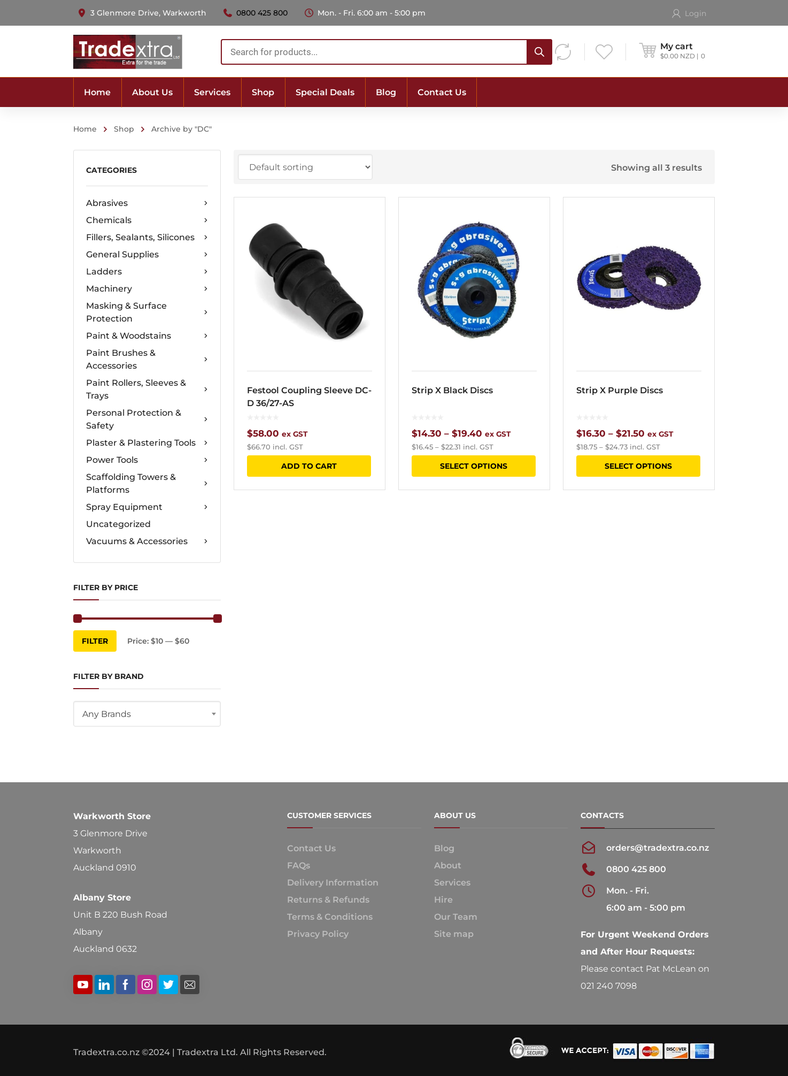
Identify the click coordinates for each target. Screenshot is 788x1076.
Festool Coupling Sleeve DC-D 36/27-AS (309, 396)
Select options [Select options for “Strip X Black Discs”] (473, 466)
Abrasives (147, 203)
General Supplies (147, 254)
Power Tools (147, 460)
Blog (444, 848)
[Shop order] (305, 167)
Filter (95, 641)
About (447, 865)
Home (85, 129)
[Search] (539, 52)
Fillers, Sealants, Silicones (147, 237)
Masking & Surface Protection (147, 312)
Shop (124, 129)
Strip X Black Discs (452, 390)
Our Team (455, 917)
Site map (454, 934)
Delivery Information (332, 882)
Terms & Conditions (330, 917)
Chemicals (147, 220)
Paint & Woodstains (147, 336)
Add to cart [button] (309, 466)
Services (452, 882)
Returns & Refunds (328, 900)
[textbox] (147, 714)
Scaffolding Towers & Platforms (147, 483)
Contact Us (311, 848)
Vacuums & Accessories (147, 541)
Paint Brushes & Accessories (147, 359)
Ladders (147, 271)
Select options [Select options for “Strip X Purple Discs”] (638, 466)
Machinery (147, 288)
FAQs (298, 865)
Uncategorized (118, 524)
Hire (443, 900)
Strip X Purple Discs (619, 390)
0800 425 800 (262, 13)
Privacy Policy (318, 934)
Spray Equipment (147, 507)
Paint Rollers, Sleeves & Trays (147, 389)
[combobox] (147, 714)
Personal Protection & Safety (147, 419)
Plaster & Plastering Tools (147, 443)
